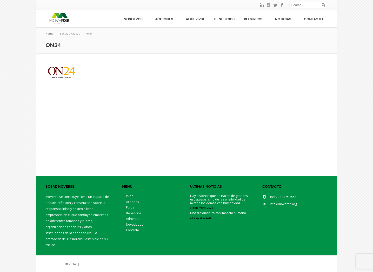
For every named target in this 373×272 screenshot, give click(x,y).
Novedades (134, 224)
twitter (275, 5)
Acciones (166, 19)
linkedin (262, 5)
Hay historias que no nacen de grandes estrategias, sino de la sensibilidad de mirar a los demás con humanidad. (219, 199)
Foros (130, 207)
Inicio (129, 196)
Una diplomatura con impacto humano (218, 213)
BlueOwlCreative (94, 264)
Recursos (255, 19)
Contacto (313, 19)
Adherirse (195, 19)
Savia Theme (55, 264)
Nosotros (135, 19)
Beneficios (224, 19)
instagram (269, 5)
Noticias (285, 19)
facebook (282, 5)
